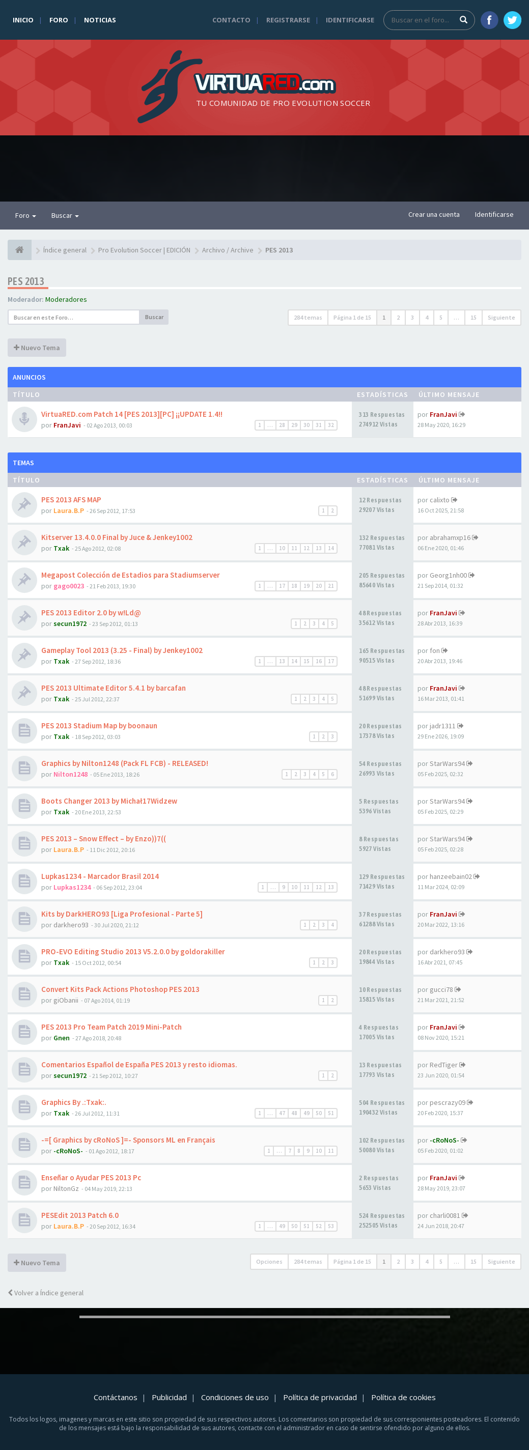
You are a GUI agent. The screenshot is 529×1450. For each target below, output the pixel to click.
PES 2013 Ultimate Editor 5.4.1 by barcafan (113, 688)
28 (282, 425)
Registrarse (288, 19)
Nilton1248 (70, 774)
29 (294, 425)
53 (331, 1226)
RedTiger (444, 1064)
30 (306, 425)
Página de (352, 317)
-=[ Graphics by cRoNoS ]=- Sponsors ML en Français (128, 1140)
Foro (58, 19)
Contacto (231, 19)
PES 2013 (26, 281)
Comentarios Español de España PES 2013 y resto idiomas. (139, 1064)
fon (435, 650)
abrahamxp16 (450, 537)
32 (331, 425)
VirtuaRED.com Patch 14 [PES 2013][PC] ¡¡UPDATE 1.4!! (131, 414)
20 (319, 585)
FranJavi (67, 425)
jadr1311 (443, 725)
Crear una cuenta (434, 214)
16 (319, 661)
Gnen (61, 1037)
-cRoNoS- (68, 1150)
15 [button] (473, 317)
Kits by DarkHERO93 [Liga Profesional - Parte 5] (122, 914)
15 (306, 661)
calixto (440, 499)
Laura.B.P (68, 510)
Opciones (269, 1261)
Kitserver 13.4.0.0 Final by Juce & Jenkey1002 (116, 537)
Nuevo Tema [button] (37, 347)
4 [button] (426, 317)
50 (319, 1113)
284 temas (308, 317)
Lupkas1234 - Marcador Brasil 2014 (100, 876)
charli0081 (445, 1215)
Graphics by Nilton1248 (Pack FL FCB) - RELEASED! (124, 763)
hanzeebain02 (451, 876)
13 (319, 548)
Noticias (100, 19)
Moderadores (66, 299)
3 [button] (412, 317)
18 (294, 585)
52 (319, 1226)
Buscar (65, 215)
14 (331, 548)
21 (331, 585)
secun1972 (70, 623)
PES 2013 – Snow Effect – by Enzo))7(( (103, 838)
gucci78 (441, 989)
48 (294, 1113)
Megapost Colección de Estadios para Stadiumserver (130, 575)
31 (319, 425)
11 (294, 548)
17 (282, 585)
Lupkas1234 (72, 887)
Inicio (23, 19)
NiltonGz (66, 1188)
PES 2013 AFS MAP (71, 499)
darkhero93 (71, 924)
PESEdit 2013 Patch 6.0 (80, 1215)
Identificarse (350, 19)
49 (306, 1113)
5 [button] (440, 317)
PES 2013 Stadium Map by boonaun (99, 725)
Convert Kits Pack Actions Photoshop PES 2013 (120, 989)
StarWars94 (447, 763)
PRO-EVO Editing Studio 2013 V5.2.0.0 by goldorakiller (133, 951)
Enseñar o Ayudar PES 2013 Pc (91, 1177)
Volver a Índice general (45, 1292)
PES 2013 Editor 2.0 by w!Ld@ (91, 612)
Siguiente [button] (501, 317)
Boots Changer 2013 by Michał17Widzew (109, 801)
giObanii (65, 1000)
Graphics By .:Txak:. (73, 1102)
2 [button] (398, 317)
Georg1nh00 (448, 575)
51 (331, 1113)
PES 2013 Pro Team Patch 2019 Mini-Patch (111, 1027)
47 (282, 1113)
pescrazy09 (447, 1102)
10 (282, 548)
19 (306, 585)
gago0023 (68, 585)
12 (306, 548)
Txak (61, 548)
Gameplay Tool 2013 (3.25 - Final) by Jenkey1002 (122, 650)
